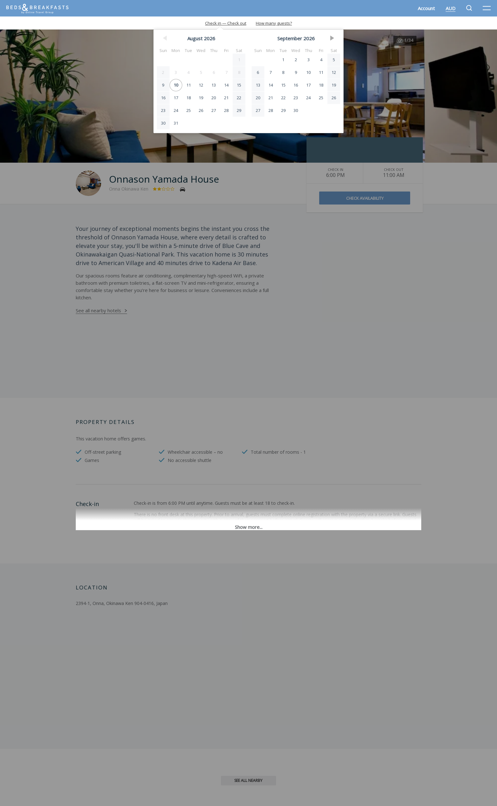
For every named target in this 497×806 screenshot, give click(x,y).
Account (426, 8)
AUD (450, 8)
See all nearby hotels (98, 310)
